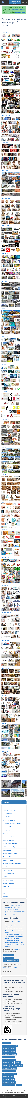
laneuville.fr (5, 1065)
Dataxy (17, 964)
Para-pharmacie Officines (9, 866)
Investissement (7, 850)
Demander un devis (8, 955)
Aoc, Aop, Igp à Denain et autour (13, 928)
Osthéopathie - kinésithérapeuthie (12, 863)
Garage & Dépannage (8, 883)
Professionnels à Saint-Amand (10, 1045)
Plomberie (5, 876)
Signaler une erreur (8, 957)
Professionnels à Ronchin (8, 1057)
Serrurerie (5, 890)
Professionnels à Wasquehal (9, 1054)
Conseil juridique (7, 817)
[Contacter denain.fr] (25, 2)
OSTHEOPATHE (5, 502)
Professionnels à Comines (9, 1082)
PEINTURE (4, 530)
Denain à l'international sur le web (14, 942)
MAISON (3, 447)
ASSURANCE (5, 32)
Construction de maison (9, 820)
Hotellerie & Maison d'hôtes (10, 843)
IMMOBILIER (5, 336)
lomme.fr (18, 1062)
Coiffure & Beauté (7, 813)
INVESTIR (4, 364)
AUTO (3, 60)
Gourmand (19, 1095)
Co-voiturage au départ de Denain (14, 934)
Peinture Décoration (8, 870)
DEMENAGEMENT (6, 198)
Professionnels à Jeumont (16, 1065)
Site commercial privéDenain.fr (15, 2)
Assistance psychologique (9, 807)
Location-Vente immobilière (10, 853)
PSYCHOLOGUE (6, 613)
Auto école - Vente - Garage (10, 810)
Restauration (6, 886)
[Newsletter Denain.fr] (22, 2)
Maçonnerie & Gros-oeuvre (10, 856)
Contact (25, 1095)
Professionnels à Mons (8, 1062)
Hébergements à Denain (17, 905)
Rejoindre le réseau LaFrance (11, 960)
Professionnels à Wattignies (9, 1051)
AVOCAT (3, 87)
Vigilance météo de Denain (12, 940)
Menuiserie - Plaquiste (8, 860)
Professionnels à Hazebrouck (9, 1068)
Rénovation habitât (8, 880)
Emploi (14, 1095)
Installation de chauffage (9, 846)
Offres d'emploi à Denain (11, 914)
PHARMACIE (5, 557)
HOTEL (3, 308)
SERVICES (6, 802)
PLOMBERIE (4, 751)
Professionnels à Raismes (9, 1059)
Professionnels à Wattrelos (9, 1048)
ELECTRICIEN (5, 253)
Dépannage (6, 833)
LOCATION (4, 391)
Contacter (17, 949)
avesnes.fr (19, 1085)
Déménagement (7, 830)
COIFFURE (4, 143)
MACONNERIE (5, 419)
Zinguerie (5, 896)
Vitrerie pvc (6, 893)
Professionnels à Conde (8, 1079)
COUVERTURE (5, 170)
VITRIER (3, 723)
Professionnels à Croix (8, 1076)
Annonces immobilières (9, 873)
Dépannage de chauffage (9, 837)
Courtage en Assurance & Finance (12, 823)
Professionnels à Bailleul (8, 1085)
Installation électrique (8, 840)
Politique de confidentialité (17, 9)
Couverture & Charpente (9, 827)
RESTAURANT (5, 668)
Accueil (2, 1095)
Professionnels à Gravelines (9, 1073)
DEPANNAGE (5, 226)
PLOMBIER (4, 585)
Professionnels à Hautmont (9, 1071)
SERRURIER (5, 695)
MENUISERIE (5, 474)
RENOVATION (5, 640)
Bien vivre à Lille (6, 1043)
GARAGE (4, 281)
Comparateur (8, 1095)
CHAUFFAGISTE (6, 115)
